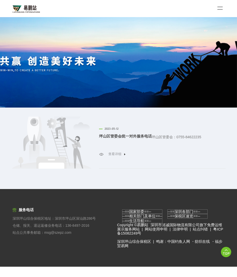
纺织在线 (202, 252)
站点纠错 (200, 239)
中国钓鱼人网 (178, 252)
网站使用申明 (156, 239)
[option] (118, 62)
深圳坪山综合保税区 (134, 252)
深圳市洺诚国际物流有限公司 (175, 235)
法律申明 (180, 239)
